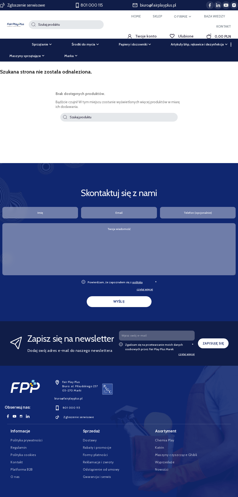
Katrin (159, 447)
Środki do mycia (86, 44)
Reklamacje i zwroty (98, 462)
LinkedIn (28, 416)
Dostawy (90, 440)
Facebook (8, 416)
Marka (71, 56)
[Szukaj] (66, 24)
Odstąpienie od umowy (101, 469)
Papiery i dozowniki (135, 44)
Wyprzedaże (164, 462)
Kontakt (17, 462)
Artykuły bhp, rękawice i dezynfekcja (200, 44)
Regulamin (19, 447)
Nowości (161, 469)
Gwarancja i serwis (97, 477)
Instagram (21, 416)
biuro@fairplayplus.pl (154, 5)
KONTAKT (223, 26)
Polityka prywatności (26, 440)
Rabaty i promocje (97, 447)
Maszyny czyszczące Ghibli (176, 455)
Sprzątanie (42, 44)
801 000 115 (89, 5)
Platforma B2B (22, 469)
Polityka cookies (23, 455)
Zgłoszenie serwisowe (23, 5)
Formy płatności (95, 455)
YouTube (14, 416)
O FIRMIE (183, 16)
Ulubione (181, 36)
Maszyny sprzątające (27, 56)
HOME (136, 16)
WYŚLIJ (119, 301)
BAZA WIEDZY (214, 16)
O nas (15, 477)
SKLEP (157, 16)
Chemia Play (164, 440)
